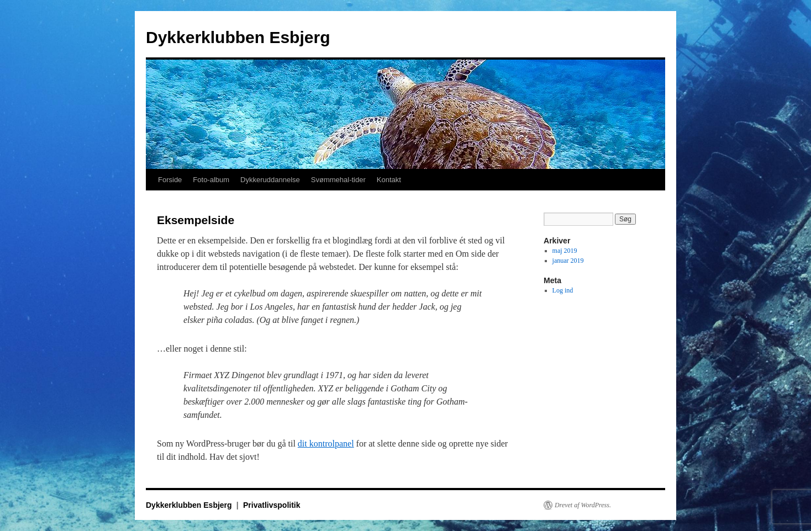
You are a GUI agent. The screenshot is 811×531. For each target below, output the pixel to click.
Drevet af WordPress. (583, 505)
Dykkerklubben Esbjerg (238, 37)
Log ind (562, 290)
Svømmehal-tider (338, 180)
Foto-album (211, 180)
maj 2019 (564, 250)
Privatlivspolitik (271, 505)
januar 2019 (568, 260)
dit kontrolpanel (326, 443)
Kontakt (389, 180)
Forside (170, 180)
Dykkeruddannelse (270, 180)
